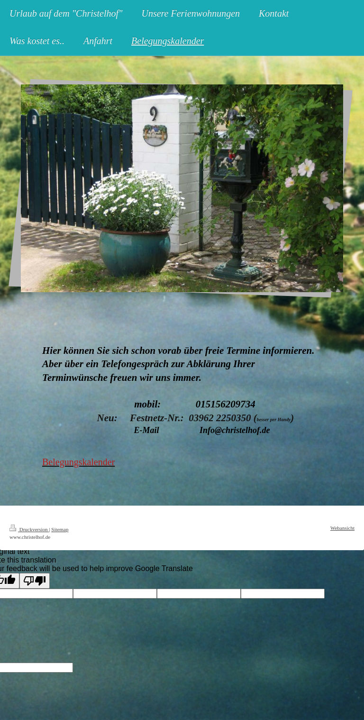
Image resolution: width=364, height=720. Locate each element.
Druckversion (29, 529)
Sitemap (59, 529)
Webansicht (342, 528)
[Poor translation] (34, 581)
